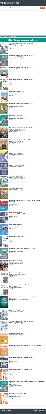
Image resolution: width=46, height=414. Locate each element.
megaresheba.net (5, 410)
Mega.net (9, 2)
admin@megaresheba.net (40, 410)
